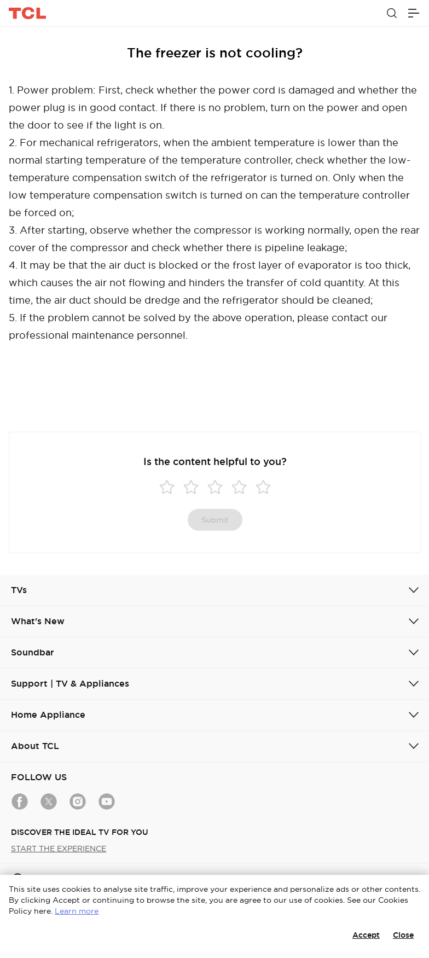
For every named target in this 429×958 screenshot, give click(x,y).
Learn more (76, 911)
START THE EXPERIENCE (58, 849)
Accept (366, 935)
